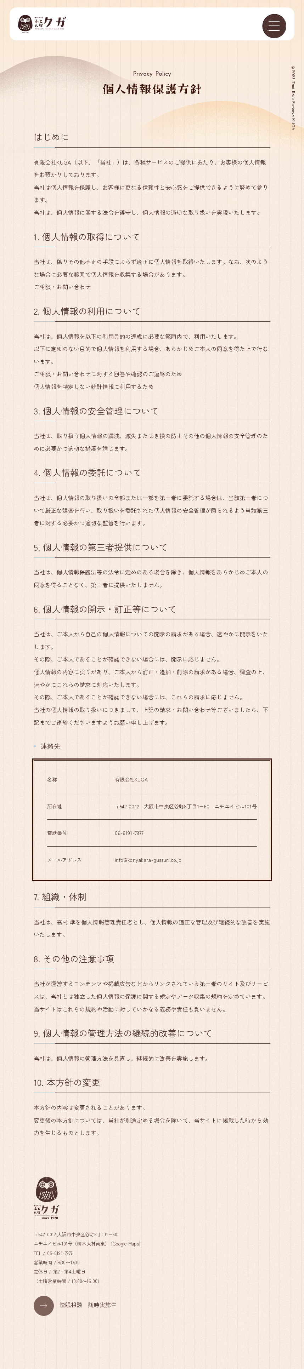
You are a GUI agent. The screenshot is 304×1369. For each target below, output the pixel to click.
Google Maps (127, 1243)
